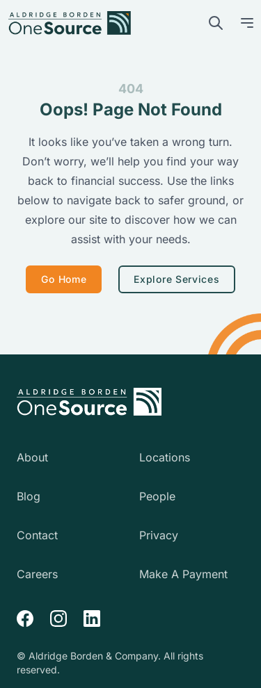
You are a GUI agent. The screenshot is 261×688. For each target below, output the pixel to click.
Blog (28, 496)
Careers (37, 574)
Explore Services (176, 279)
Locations (164, 457)
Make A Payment (183, 574)
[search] (215, 23)
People (157, 496)
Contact (37, 535)
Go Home (63, 279)
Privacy (158, 535)
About (32, 457)
